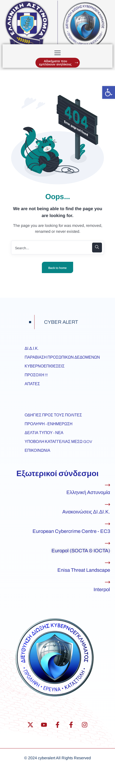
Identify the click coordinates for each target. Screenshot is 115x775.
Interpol (102, 589)
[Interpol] (107, 582)
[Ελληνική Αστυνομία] (107, 485)
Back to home (57, 268)
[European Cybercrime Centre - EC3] (107, 523)
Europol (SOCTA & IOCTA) (80, 550)
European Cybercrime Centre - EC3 (71, 531)
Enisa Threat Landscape (83, 570)
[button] (108, 92)
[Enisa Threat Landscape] (107, 562)
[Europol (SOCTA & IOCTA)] (107, 543)
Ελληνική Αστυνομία (88, 492)
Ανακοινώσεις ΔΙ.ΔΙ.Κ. (86, 511)
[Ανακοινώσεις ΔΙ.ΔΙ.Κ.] (107, 504)
